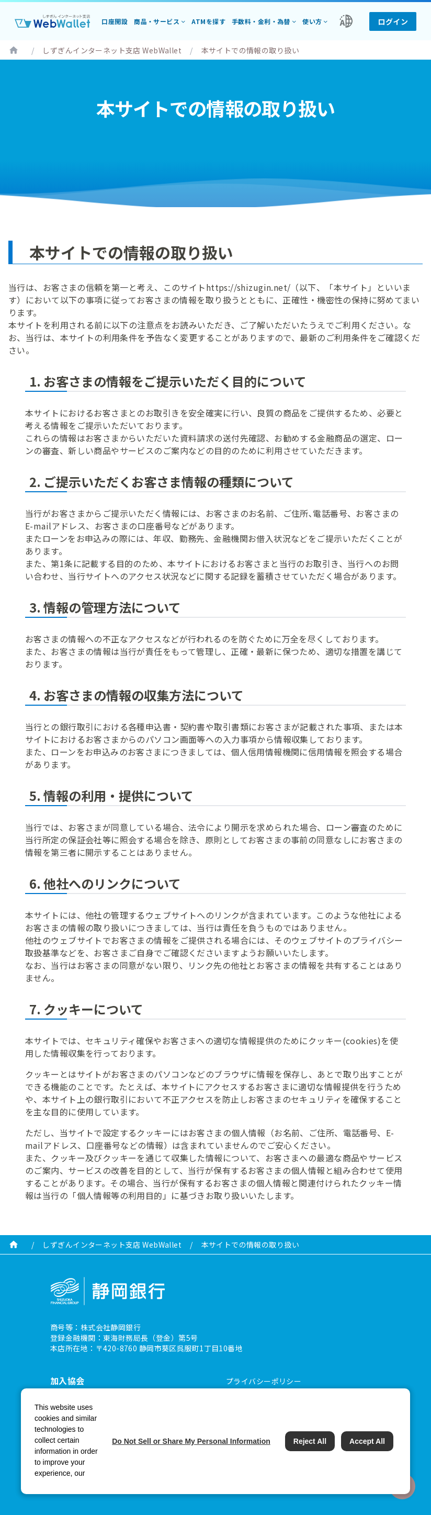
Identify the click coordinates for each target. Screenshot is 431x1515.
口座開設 (114, 21)
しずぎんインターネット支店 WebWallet (112, 50)
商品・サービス (156, 21)
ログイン (393, 21)
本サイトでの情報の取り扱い (250, 50)
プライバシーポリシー (263, 1381)
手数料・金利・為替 (261, 21)
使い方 (312, 21)
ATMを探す (208, 21)
